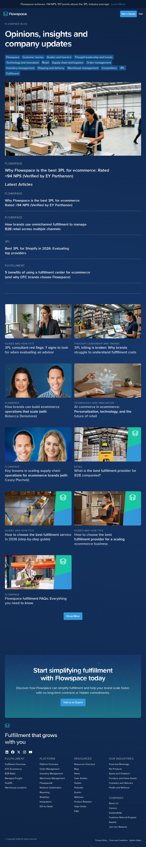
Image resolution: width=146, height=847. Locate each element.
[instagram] (25, 752)
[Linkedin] (7, 752)
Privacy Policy (101, 840)
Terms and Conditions (118, 840)
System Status (135, 840)
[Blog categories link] (13, 57)
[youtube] (30, 752)
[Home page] (15, 13)
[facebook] (13, 752)
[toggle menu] (141, 14)
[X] (19, 752)
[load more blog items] (73, 616)
